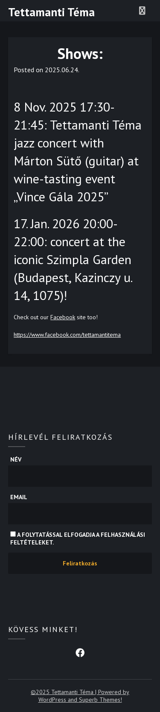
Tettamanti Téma (51, 12)
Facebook (62, 317)
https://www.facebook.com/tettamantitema (67, 334)
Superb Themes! (100, 699)
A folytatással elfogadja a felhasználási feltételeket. (77, 538)
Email (18, 497)
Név (15, 459)
